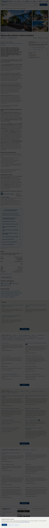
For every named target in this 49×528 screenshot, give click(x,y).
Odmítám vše (10, 524)
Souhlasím (4, 524)
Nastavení (17, 524)
